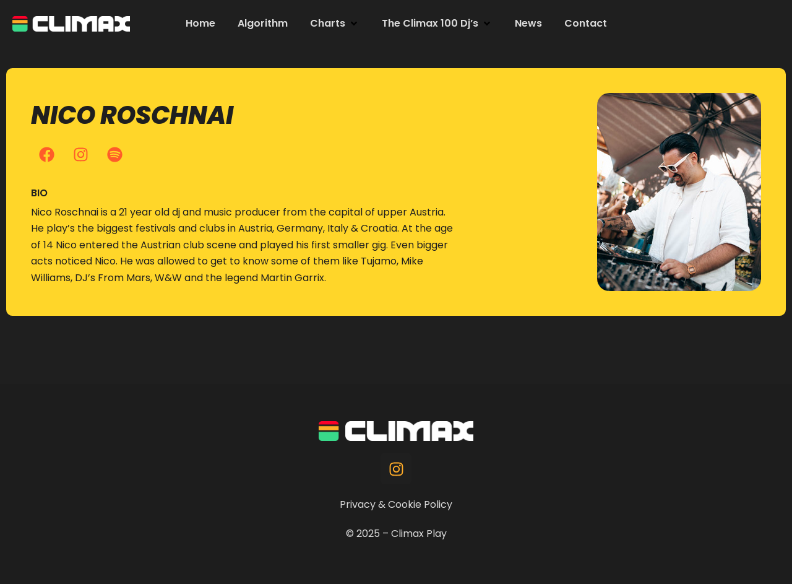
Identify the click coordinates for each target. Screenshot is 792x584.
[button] (335, 23)
